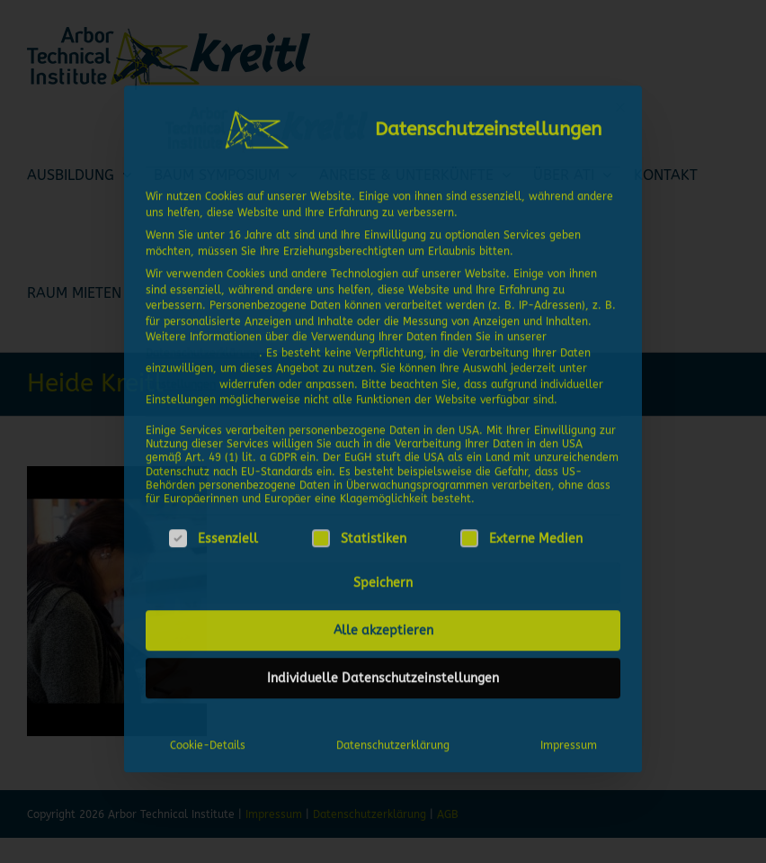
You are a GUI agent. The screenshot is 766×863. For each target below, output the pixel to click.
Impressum (568, 742)
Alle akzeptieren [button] (383, 627)
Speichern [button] (383, 580)
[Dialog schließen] (620, 103)
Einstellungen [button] (181, 380)
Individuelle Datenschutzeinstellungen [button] (383, 675)
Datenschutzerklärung (202, 349)
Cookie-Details (207, 742)
